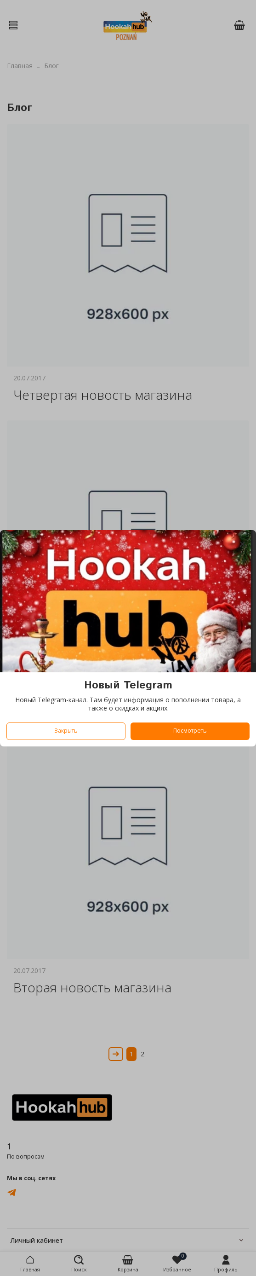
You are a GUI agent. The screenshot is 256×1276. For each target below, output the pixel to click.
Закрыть (66, 730)
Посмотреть (190, 730)
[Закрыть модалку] (242, 544)
